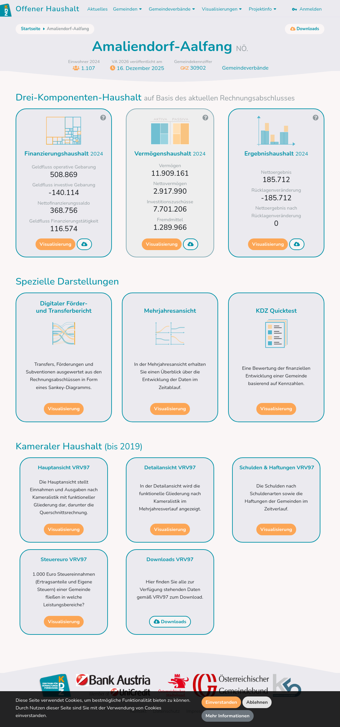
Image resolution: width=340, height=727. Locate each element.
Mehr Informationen (228, 715)
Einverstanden (221, 702)
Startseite (30, 29)
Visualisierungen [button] (222, 9)
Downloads (170, 621)
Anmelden (307, 9)
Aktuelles (97, 9)
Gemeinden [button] (128, 9)
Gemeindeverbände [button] (173, 9)
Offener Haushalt (47, 10)
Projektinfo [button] (263, 9)
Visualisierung (55, 244)
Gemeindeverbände (245, 68)
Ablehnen (257, 702)
